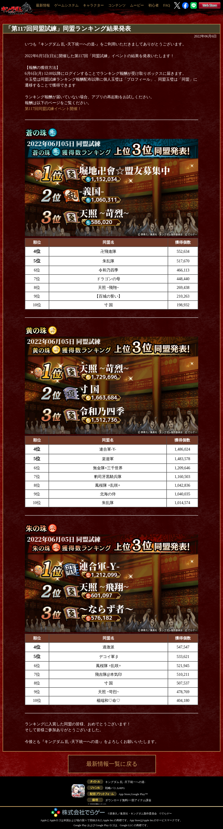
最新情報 (43, 5)
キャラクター (93, 5)
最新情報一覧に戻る (112, 764)
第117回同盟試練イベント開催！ (53, 109)
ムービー (137, 5)
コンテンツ (117, 5)
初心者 (153, 5)
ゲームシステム (66, 5)
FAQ (166, 5)
